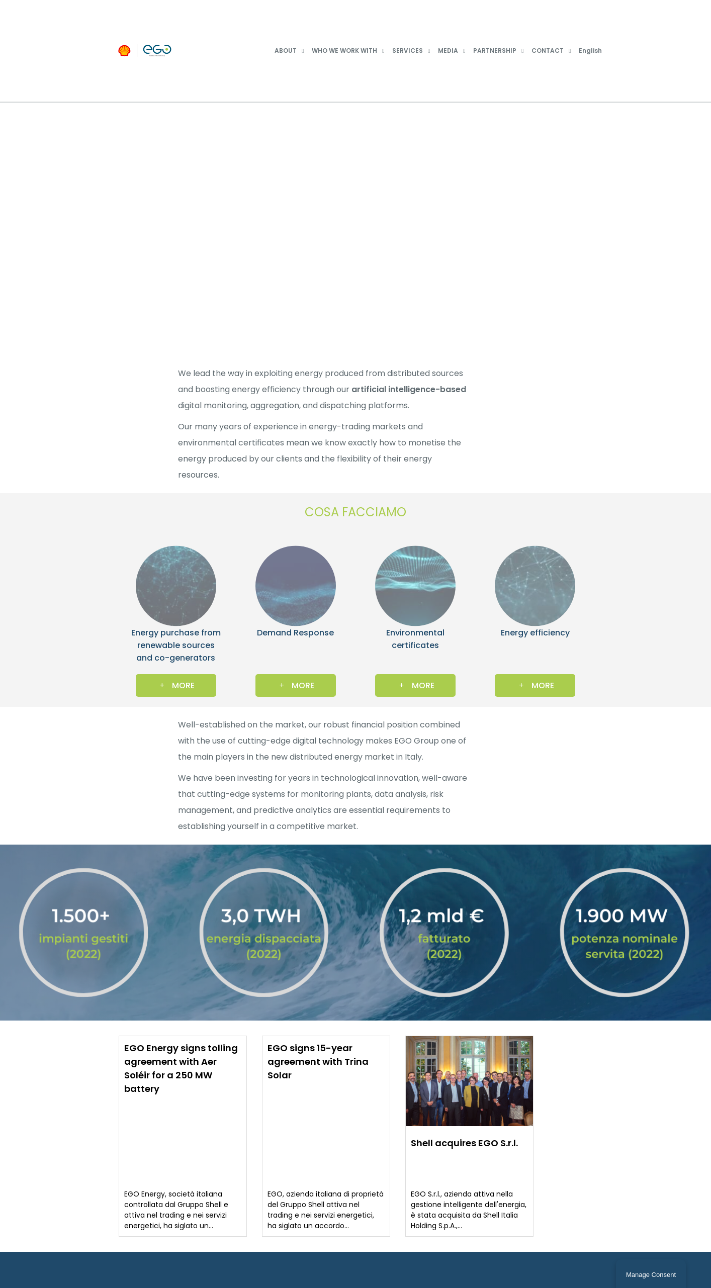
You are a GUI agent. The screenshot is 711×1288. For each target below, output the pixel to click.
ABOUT (286, 50)
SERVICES (407, 50)
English (590, 50)
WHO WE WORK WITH (344, 50)
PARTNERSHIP (494, 50)
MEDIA (448, 50)
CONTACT (547, 50)
